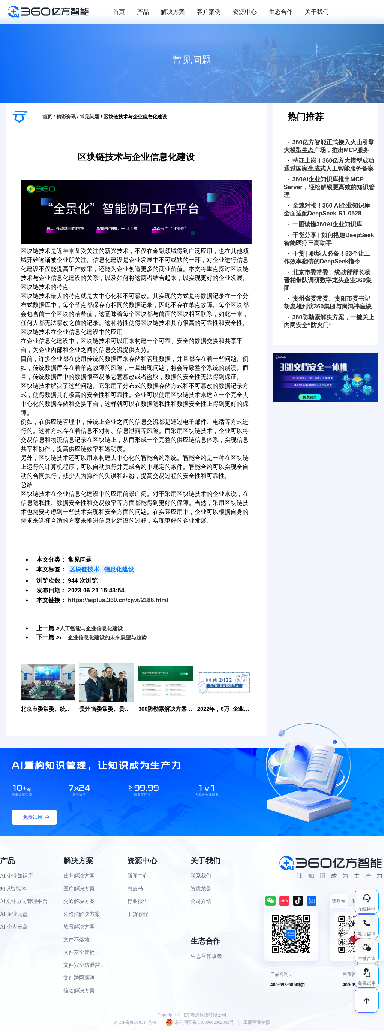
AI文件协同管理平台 (24, 902)
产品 (143, 12)
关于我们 (317, 12)
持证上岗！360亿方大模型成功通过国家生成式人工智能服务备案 (329, 164)
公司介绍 (201, 902)
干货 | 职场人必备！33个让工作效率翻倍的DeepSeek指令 (327, 257)
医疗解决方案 (79, 889)
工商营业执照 (256, 1023)
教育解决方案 (79, 927)
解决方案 (173, 12)
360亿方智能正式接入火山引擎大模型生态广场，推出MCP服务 (329, 146)
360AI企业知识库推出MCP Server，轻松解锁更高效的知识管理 (329, 187)
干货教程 (137, 915)
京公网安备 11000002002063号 (199, 1023)
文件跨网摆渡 (79, 978)
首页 (119, 12)
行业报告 (137, 902)
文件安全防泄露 (81, 966)
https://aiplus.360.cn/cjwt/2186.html (118, 600)
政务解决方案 (79, 876)
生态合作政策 (206, 957)
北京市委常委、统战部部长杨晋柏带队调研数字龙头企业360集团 (328, 280)
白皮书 (135, 889)
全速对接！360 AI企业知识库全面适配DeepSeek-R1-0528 (327, 209)
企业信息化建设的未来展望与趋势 (113, 637)
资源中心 (245, 12)
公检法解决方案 (81, 915)
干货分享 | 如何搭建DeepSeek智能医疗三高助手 (329, 239)
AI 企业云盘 (14, 915)
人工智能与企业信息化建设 (96, 628)
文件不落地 (76, 940)
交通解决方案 (79, 902)
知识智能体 (13, 889)
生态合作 (281, 12)
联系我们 (201, 876)
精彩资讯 (66, 117)
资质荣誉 (201, 889)
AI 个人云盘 (14, 927)
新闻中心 (137, 876)
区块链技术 (84, 569)
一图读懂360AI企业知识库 (325, 224)
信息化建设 (119, 569)
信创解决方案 (79, 991)
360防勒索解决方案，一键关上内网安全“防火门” (329, 321)
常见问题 (89, 117)
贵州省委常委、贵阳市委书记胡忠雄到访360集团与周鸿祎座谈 (328, 302)
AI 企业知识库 (16, 876)
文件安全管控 (79, 953)
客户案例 (209, 12)
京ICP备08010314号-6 (135, 1023)
